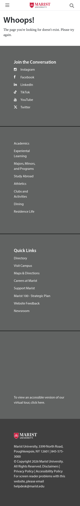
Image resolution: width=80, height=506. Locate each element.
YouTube (26, 99)
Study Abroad (23, 176)
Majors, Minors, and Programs (24, 166)
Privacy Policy (24, 471)
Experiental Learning (22, 153)
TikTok (25, 92)
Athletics (20, 183)
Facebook (27, 77)
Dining (19, 204)
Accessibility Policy (49, 471)
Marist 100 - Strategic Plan (32, 296)
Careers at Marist (25, 280)
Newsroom (21, 311)
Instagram (27, 69)
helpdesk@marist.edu (29, 486)
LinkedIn (26, 84)
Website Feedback (27, 303)
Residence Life (24, 211)
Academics (21, 143)
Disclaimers (50, 466)
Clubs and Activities (21, 194)
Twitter (25, 107)
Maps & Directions (26, 273)
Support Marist (24, 288)
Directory (20, 258)
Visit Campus (23, 265)
